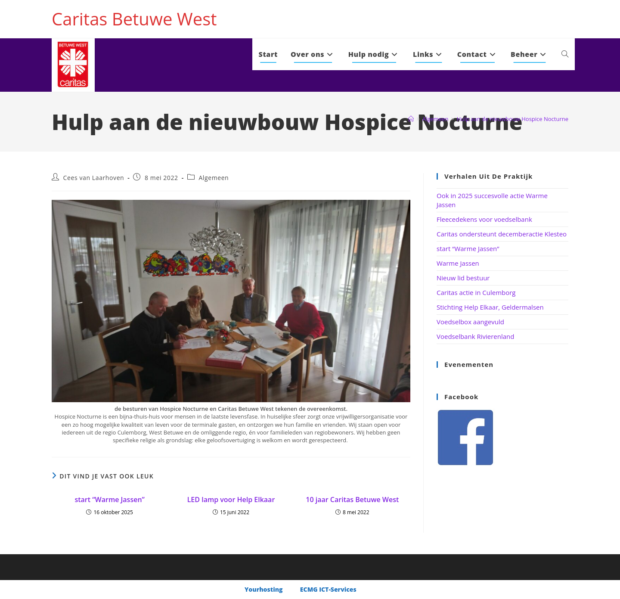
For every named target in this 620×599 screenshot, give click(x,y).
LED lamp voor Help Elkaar (231, 499)
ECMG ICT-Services (328, 589)
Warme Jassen (458, 263)
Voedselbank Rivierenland (475, 336)
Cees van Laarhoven (93, 178)
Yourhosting (264, 589)
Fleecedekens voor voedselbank (484, 219)
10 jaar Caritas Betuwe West (352, 499)
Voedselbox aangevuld (470, 321)
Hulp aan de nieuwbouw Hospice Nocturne (512, 119)
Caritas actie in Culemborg (476, 292)
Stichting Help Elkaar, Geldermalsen (490, 307)
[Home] (411, 119)
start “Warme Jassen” (109, 499)
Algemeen (213, 178)
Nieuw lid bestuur (463, 277)
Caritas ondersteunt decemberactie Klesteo (502, 234)
